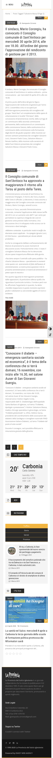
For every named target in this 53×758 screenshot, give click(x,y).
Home (7, 13)
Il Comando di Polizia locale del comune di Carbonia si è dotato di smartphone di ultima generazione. (27, 576)
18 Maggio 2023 (26, 555)
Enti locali (11, 23)
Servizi (26, 535)
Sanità (9, 347)
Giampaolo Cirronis (29, 23)
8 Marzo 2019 (15, 568)
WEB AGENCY (27, 753)
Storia (26, 530)
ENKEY (18, 753)
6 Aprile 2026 (11, 626)
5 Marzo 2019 (15, 581)
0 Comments (24, 626)
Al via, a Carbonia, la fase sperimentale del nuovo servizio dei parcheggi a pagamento (32, 549)
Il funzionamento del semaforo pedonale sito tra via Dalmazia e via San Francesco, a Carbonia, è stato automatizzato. (27, 562)
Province (26, 539)
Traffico (26, 526)
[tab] (26, 526)
